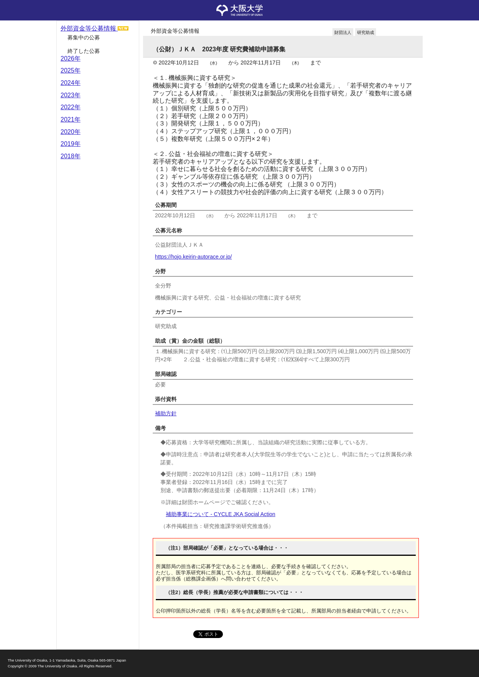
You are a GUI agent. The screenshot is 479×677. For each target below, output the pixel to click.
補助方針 (166, 413)
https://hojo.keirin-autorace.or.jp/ (193, 257)
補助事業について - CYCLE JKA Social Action (220, 514)
